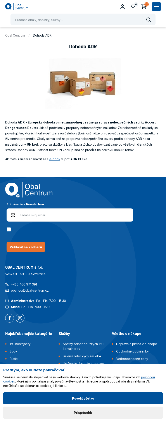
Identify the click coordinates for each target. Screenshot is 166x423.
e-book (54, 159)
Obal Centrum (15, 35)
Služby (64, 333)
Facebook (9, 318)
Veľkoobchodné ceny (132, 359)
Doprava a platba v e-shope (136, 344)
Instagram (20, 318)
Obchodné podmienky (132, 351)
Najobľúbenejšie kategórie (28, 333)
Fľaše (14, 359)
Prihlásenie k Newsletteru (25, 204)
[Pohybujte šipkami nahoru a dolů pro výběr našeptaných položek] (83, 19)
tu (65, 386)
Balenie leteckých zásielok (82, 356)
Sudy (13, 351)
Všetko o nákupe (126, 333)
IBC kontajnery (20, 344)
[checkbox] (9, 229)
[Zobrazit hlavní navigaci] (156, 6)
